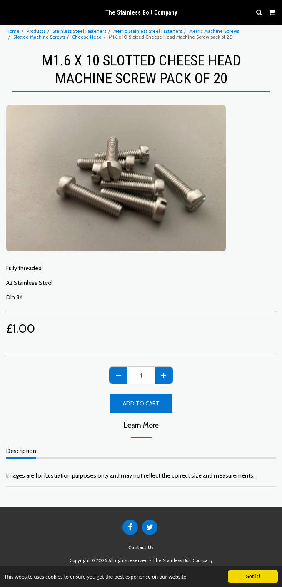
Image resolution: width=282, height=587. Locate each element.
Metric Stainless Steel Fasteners (147, 31)
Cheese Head (87, 37)
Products (36, 31)
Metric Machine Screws (214, 31)
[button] (9, 12)
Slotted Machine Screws (39, 37)
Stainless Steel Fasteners (79, 31)
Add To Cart (141, 403)
